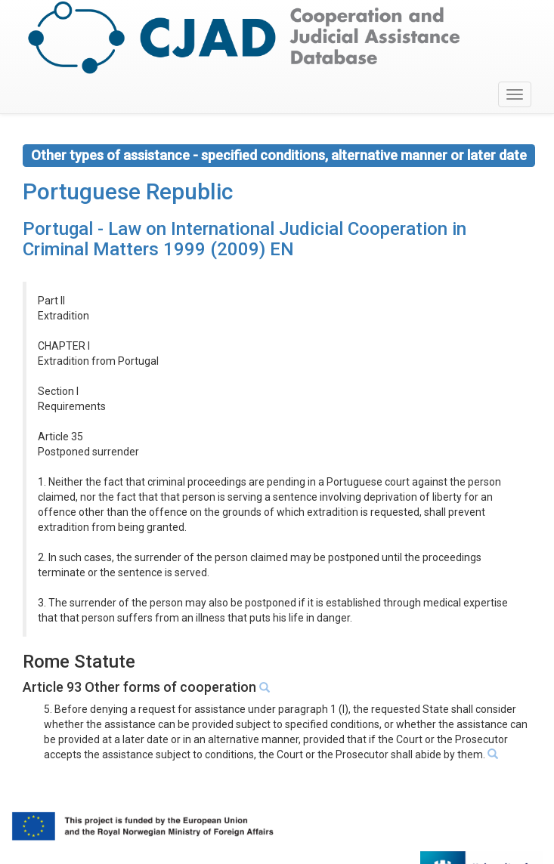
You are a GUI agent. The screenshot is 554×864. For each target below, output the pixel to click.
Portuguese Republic (128, 191)
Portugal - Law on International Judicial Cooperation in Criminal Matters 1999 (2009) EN (244, 238)
